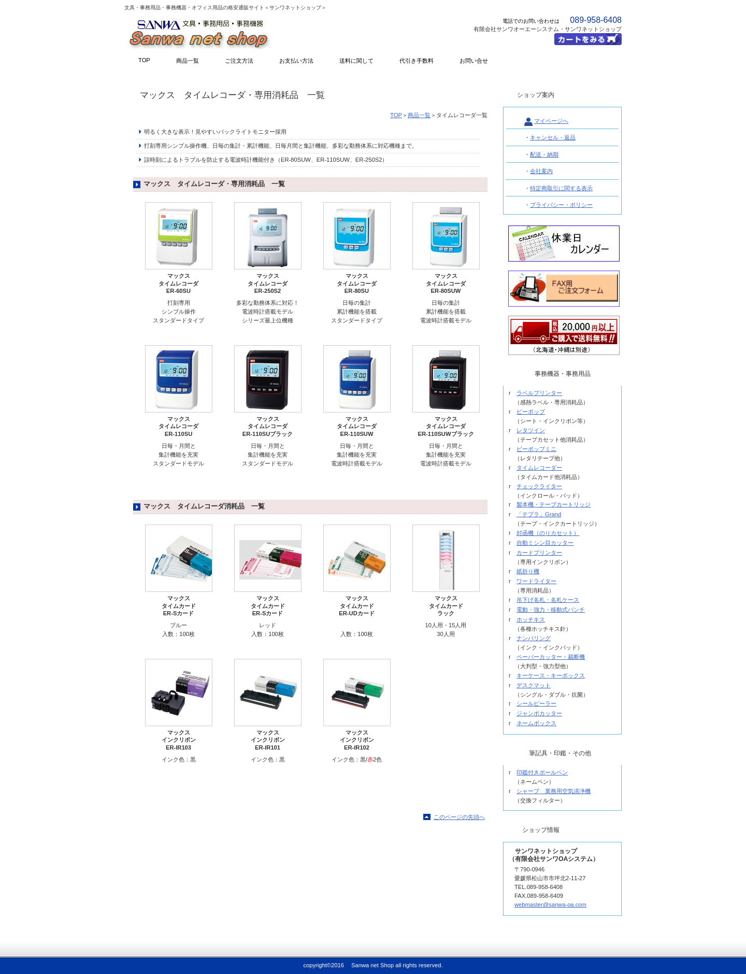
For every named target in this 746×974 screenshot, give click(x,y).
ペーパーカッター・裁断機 (551, 657)
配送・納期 (544, 154)
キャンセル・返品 (553, 137)
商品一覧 (419, 115)
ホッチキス (531, 619)
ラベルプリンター (539, 393)
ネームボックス (536, 723)
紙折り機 (528, 571)
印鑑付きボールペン (542, 772)
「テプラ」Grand (539, 514)
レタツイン (531, 430)
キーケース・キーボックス (551, 675)
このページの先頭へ (459, 817)
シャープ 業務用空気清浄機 (554, 791)
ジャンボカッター (539, 713)
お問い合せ (474, 61)
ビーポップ (531, 411)
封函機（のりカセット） (548, 533)
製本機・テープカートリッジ (554, 504)
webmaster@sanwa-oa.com (550, 904)
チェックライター (539, 486)
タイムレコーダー (539, 467)
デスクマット (534, 685)
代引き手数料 (416, 61)
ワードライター (536, 581)
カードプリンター (539, 552)
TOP (396, 115)
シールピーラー (536, 703)
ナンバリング (534, 638)
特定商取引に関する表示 (561, 188)
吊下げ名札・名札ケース (548, 600)
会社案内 (541, 171)
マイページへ (551, 121)
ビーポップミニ (536, 449)
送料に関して (356, 61)
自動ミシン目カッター (545, 543)
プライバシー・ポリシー (561, 205)
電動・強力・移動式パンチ (551, 609)
